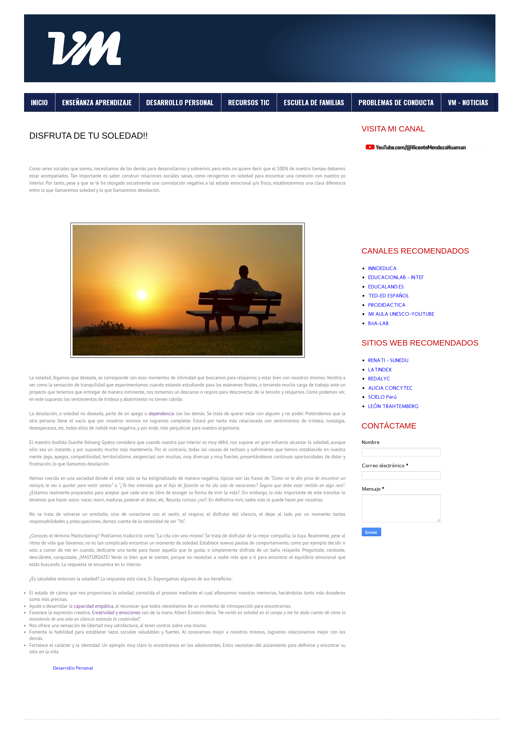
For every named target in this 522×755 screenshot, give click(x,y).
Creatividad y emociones (116, 613)
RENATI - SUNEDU (388, 360)
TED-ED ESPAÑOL (388, 295)
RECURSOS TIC (248, 102)
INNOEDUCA (382, 268)
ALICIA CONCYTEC (390, 388)
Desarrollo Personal (73, 668)
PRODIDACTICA (387, 305)
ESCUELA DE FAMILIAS (314, 102)
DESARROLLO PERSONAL (180, 102)
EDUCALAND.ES (386, 286)
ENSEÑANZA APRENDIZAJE (97, 102)
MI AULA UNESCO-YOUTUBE (401, 314)
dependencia (161, 414)
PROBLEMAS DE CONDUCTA (396, 102)
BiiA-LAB (378, 323)
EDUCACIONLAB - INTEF (396, 277)
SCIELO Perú (382, 397)
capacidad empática (94, 606)
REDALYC (379, 378)
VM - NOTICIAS (468, 102)
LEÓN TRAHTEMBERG (393, 406)
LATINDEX (380, 369)
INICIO (39, 102)
